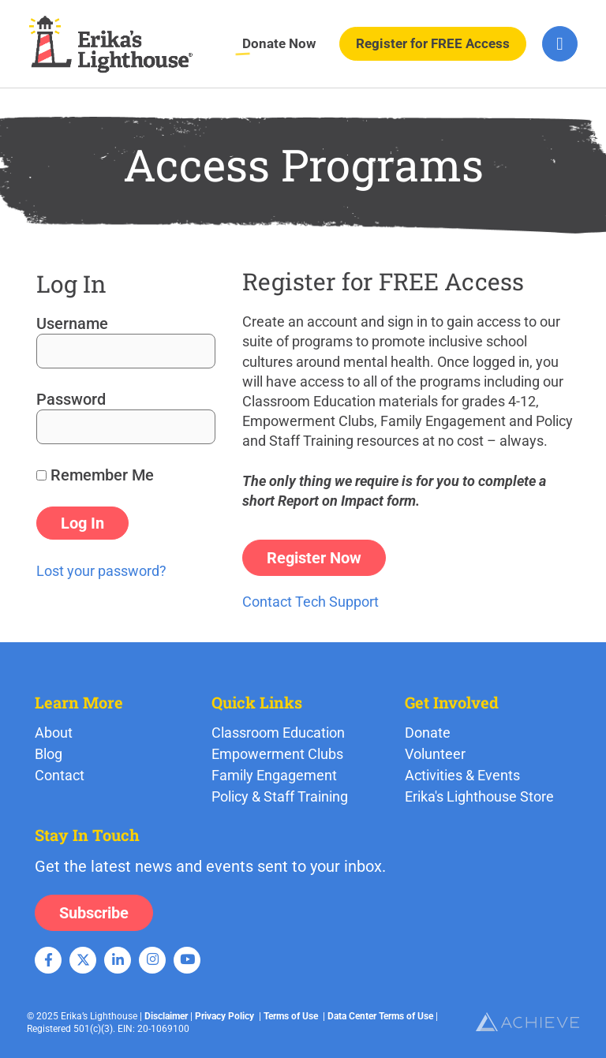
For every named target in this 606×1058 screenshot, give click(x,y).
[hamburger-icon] (560, 44)
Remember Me (95, 474)
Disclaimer (166, 1016)
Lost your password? (101, 571)
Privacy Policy (224, 1016)
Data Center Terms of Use (380, 1016)
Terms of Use (291, 1016)
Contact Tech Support (310, 601)
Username (72, 323)
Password (71, 399)
